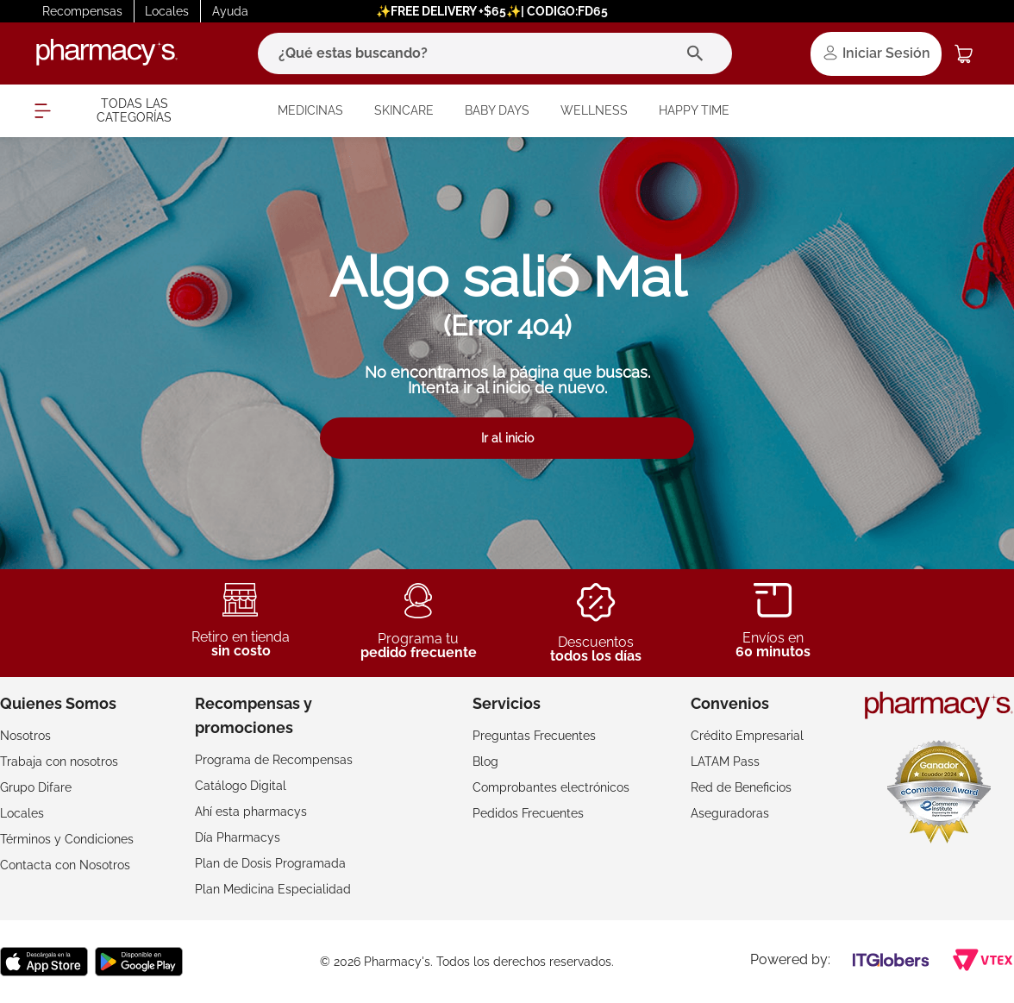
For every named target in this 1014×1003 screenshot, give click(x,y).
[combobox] (495, 53)
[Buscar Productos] (698, 53)
